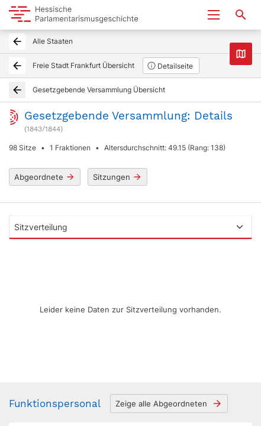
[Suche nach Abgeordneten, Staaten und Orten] (241, 15)
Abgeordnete (44, 177)
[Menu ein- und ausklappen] (213, 15)
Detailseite (170, 65)
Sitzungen (117, 177)
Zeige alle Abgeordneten (169, 403)
